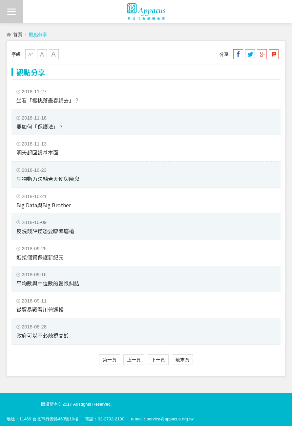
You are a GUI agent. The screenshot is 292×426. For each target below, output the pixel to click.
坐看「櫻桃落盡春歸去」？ (47, 100)
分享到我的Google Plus (262, 54)
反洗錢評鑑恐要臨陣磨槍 (45, 231)
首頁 (17, 34)
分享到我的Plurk (274, 54)
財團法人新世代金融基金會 (146, 11)
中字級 (42, 54)
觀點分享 (38, 34)
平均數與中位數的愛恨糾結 (47, 283)
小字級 (30, 54)
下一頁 (158, 359)
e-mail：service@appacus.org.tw (162, 418)
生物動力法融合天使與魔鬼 (47, 179)
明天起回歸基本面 (37, 152)
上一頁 (134, 359)
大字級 (54, 54)
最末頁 (182, 359)
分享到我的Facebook (238, 54)
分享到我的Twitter (250, 54)
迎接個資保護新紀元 (40, 257)
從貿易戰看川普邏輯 (40, 309)
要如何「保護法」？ (40, 126)
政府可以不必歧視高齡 (42, 335)
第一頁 (109, 359)
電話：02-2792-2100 (104, 418)
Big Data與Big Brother (43, 205)
